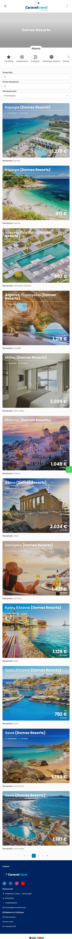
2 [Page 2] (38, 856)
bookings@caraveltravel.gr (15, 908)
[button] (67, 6)
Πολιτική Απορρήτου (9, 917)
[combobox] (36, 86)
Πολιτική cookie (7, 922)
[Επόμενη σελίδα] (43, 856)
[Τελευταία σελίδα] (47, 856)
